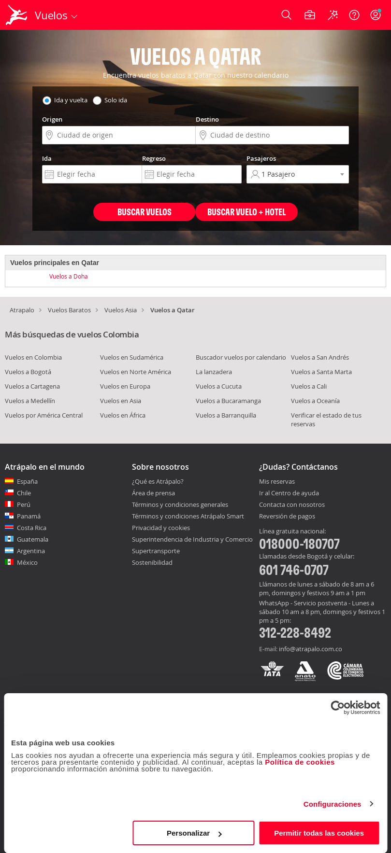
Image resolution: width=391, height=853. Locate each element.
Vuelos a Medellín (30, 400)
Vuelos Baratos (69, 310)
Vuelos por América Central (44, 415)
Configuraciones (333, 804)
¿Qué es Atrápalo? (158, 481)
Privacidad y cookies (161, 527)
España (27, 481)
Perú (23, 504)
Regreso (154, 158)
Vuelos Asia (120, 310)
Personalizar (194, 833)
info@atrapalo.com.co (310, 648)
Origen (52, 119)
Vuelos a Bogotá (28, 371)
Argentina (31, 550)
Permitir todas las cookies (319, 833)
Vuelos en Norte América (135, 371)
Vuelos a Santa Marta (321, 371)
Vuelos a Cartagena (32, 386)
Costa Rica (31, 527)
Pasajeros (261, 158)
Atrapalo (22, 310)
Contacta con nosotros (292, 505)
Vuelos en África (122, 415)
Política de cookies (300, 762)
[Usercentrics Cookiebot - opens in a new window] (337, 707)
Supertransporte (156, 550)
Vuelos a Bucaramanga (228, 400)
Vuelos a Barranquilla (226, 415)
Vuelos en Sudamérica (131, 357)
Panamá (29, 516)
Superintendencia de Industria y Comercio (192, 539)
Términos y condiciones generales (180, 504)
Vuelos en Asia (120, 400)
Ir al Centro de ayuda (289, 493)
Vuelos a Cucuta (219, 386)
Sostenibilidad (152, 562)
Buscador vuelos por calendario (241, 357)
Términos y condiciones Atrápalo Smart (188, 516)
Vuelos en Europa (125, 386)
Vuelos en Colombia (33, 357)
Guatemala (32, 539)
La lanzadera (214, 371)
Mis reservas (277, 482)
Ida (47, 158)
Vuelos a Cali (309, 386)
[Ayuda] (354, 15)
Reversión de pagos (287, 516)
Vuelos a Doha (68, 276)
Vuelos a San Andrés (320, 357)
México (27, 562)
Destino (207, 119)
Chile (24, 493)
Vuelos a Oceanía (315, 400)
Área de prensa (153, 493)
